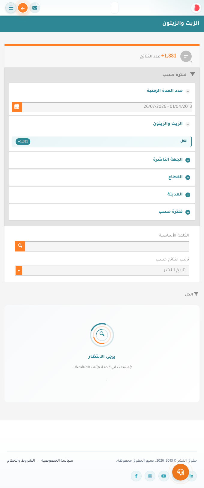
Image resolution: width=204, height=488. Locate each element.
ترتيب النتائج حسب (172, 260)
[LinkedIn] (191, 476)
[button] (196, 7)
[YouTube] (163, 476)
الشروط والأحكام (21, 461)
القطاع (175, 177)
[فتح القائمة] (10, 7)
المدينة (175, 195)
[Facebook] (136, 476)
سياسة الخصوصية (57, 461)
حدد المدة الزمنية (165, 91)
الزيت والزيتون (168, 124)
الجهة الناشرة (168, 160)
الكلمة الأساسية (174, 236)
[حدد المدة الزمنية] (17, 107)
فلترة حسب (170, 212)
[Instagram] (150, 476)
